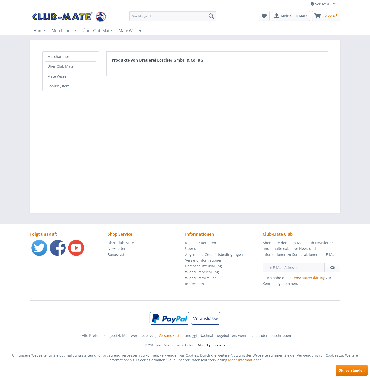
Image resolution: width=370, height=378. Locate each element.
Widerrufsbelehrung (202, 272)
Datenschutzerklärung (203, 266)
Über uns (192, 248)
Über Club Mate (61, 66)
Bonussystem (58, 86)
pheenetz (218, 345)
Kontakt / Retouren (200, 242)
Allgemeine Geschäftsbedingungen (214, 254)
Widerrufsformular (200, 278)
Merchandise (58, 56)
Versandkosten (171, 335)
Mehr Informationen (245, 360)
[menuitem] (172, 16)
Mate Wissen (58, 76)
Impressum (194, 283)
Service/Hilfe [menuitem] (324, 4)
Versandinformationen (203, 260)
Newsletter (117, 248)
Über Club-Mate (121, 242)
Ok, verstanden (351, 370)
